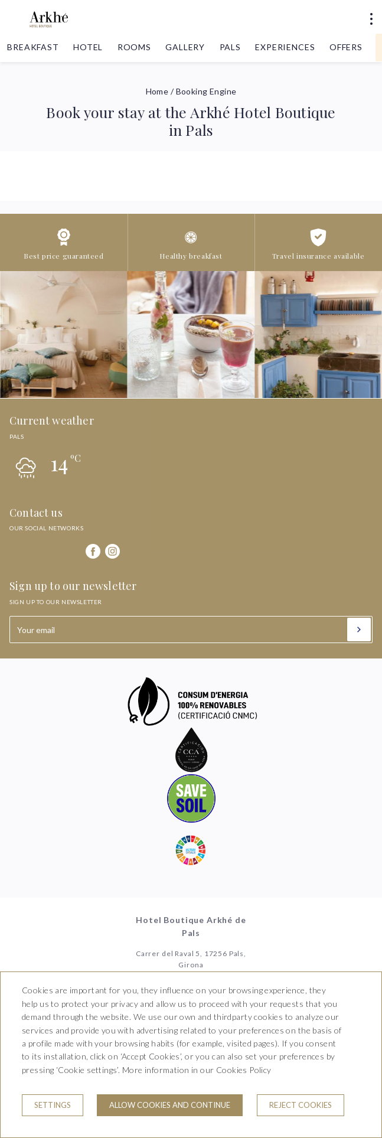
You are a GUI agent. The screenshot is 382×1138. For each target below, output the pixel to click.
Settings (52, 1105)
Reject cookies (300, 1105)
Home (157, 91)
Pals (230, 47)
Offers (346, 47)
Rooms (134, 47)
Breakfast (33, 47)
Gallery (185, 47)
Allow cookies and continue (169, 1105)
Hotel (88, 47)
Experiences (285, 47)
